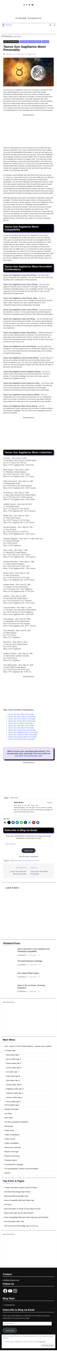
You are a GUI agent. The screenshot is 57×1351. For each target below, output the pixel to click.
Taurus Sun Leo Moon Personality (20, 723)
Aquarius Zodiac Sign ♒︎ (14, 1097)
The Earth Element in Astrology (29, 961)
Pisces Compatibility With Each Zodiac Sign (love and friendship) (26, 1217)
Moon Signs (9, 1118)
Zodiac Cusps (9, 1130)
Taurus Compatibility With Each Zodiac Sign (19, 1200)
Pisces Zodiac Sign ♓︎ (13, 1101)
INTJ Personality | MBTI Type (14, 1221)
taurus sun (35, 860)
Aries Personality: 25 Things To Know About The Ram (22, 1209)
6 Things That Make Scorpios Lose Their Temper (20, 1187)
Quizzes (7, 1173)
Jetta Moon (17, 36)
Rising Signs (9, 1126)
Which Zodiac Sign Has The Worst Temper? (19, 1213)
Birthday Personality (11, 1109)
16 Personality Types (12, 1105)
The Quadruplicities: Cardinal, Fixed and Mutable (21, 1169)
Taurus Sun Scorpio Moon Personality (22, 730)
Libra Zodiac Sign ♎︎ (13, 1080)
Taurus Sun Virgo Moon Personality (21, 725)
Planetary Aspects (11, 1160)
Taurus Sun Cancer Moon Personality (21, 721)
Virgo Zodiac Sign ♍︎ (13, 1076)
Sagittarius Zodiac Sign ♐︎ (15, 1089)
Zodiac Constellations (12, 1135)
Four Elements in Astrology (14, 1164)
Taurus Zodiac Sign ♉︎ (13, 1059)
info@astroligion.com (11, 1280)
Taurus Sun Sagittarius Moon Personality (23, 732)
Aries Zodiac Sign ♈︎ (13, 1055)
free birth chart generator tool (28, 756)
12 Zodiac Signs (10, 1050)
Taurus (45, 42)
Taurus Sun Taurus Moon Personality (21, 716)
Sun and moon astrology (30, 42)
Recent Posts (14, 798)
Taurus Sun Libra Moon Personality (21, 728)
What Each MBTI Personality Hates (16, 1196)
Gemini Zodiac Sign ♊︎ (13, 1063)
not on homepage (11, 42)
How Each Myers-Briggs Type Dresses (17, 1192)
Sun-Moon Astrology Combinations (16, 1122)
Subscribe (28, 850)
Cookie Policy (42, 1341)
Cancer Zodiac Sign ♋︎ (13, 1067)
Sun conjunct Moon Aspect (28, 973)
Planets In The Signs (12, 1151)
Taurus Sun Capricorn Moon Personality (22, 734)
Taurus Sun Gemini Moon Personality (21, 719)
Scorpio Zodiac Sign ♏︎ (14, 1084)
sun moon (26, 860)
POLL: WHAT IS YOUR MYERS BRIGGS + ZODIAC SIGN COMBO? (28, 1046)
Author (6, 798)
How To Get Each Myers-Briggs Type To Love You (21, 1226)
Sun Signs (8, 1113)
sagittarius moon (16, 860)
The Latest (8, 1204)
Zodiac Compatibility (12, 1143)
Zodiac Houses (10, 1139)
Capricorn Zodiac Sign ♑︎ (14, 1093)
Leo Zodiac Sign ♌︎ (12, 1072)
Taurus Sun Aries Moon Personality (21, 714)
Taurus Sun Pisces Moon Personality (21, 739)
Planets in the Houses (12, 1156)
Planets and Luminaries (13, 1147)
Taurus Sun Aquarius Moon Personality (22, 737)
